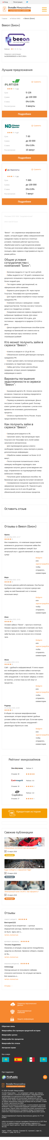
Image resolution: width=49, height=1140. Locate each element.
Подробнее (24, 114)
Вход (5, 2)
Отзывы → (8, 986)
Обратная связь (8, 1026)
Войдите (39, 558)
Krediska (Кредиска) (11, 963)
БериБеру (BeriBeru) (11, 941)
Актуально (9, 855)
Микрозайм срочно (9, 1035)
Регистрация (17, 2)
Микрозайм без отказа (11, 1043)
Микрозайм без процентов (12, 1039)
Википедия (10, 877)
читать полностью (11, 935)
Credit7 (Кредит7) (10, 919)
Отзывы (9, 913)
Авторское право (9, 1048)
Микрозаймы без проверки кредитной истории (21, 1031)
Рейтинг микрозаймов (24, 759)
